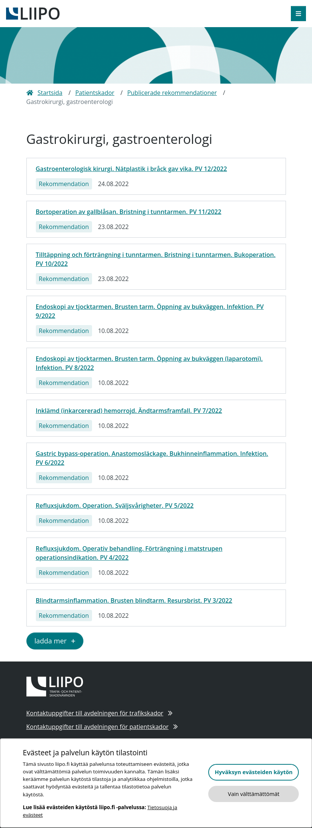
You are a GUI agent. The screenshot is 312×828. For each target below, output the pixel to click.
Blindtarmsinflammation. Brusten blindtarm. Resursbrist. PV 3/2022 (134, 600)
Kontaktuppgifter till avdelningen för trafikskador (99, 713)
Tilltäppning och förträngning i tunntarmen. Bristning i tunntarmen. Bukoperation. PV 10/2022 (156, 259)
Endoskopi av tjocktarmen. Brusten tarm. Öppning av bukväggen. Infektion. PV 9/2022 (150, 311)
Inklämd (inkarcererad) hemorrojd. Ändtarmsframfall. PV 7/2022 (129, 410)
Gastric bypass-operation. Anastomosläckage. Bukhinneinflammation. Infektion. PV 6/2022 (152, 458)
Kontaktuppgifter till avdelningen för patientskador (102, 727)
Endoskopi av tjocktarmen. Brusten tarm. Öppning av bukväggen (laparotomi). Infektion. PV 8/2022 (149, 363)
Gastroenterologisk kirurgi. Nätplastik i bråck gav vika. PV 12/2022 (131, 169)
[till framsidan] (33, 13)
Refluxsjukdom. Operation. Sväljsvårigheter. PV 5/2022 (115, 505)
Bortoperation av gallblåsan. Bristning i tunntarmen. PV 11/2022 (128, 212)
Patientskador (94, 93)
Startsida (44, 93)
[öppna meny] (298, 13)
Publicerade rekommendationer (172, 93)
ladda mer (54, 640)
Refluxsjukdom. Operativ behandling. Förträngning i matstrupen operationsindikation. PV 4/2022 (129, 553)
